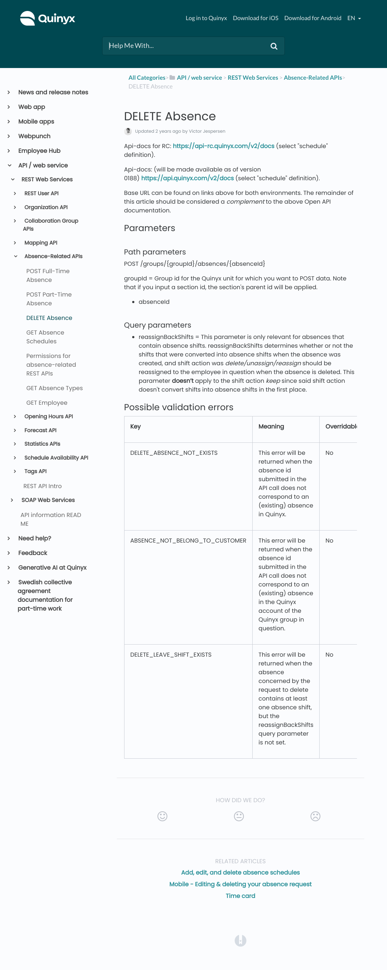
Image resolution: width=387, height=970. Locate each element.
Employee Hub (39, 151)
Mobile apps (36, 121)
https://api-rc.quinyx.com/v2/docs (223, 146)
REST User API (41, 193)
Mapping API (40, 243)
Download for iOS (255, 18)
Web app (31, 107)
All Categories (147, 77)
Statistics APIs (41, 444)
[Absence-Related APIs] (313, 77)
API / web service (43, 165)
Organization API (45, 207)
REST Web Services (47, 180)
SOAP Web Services (48, 500)
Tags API (34, 471)
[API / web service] (195, 77)
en (351, 18)
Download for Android (313, 18)
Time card (241, 896)
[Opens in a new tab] (240, 940)
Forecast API (39, 430)
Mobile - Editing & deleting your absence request (241, 884)
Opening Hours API (48, 416)
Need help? (34, 538)
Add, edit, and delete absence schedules (240, 872)
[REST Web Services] (253, 77)
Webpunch (34, 136)
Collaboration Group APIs (50, 225)
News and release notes (53, 92)
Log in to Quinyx (206, 18)
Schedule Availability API (55, 458)
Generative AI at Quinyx (52, 567)
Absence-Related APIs (52, 256)
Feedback (32, 553)
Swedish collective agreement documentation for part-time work (45, 595)
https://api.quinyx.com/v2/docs (187, 178)
